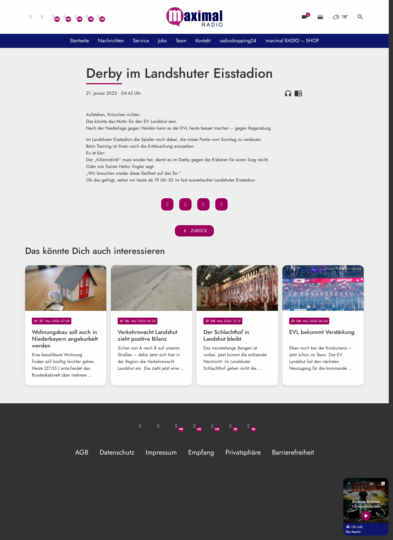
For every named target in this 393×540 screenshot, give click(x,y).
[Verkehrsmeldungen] (320, 17)
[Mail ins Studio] (30, 17)
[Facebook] (64, 17)
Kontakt (203, 40)
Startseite (79, 40)
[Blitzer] (304, 17)
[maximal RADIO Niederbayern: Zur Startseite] (194, 17)
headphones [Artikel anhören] (288, 93)
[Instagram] (76, 17)
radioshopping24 (237, 40)
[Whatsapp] (53, 17)
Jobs (162, 40)
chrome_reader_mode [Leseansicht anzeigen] (298, 93)
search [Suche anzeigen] (360, 17)
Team (181, 40)
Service (141, 40)
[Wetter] (340, 17)
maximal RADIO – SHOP (292, 40)
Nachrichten (111, 40)
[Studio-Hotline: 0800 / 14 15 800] (42, 17)
